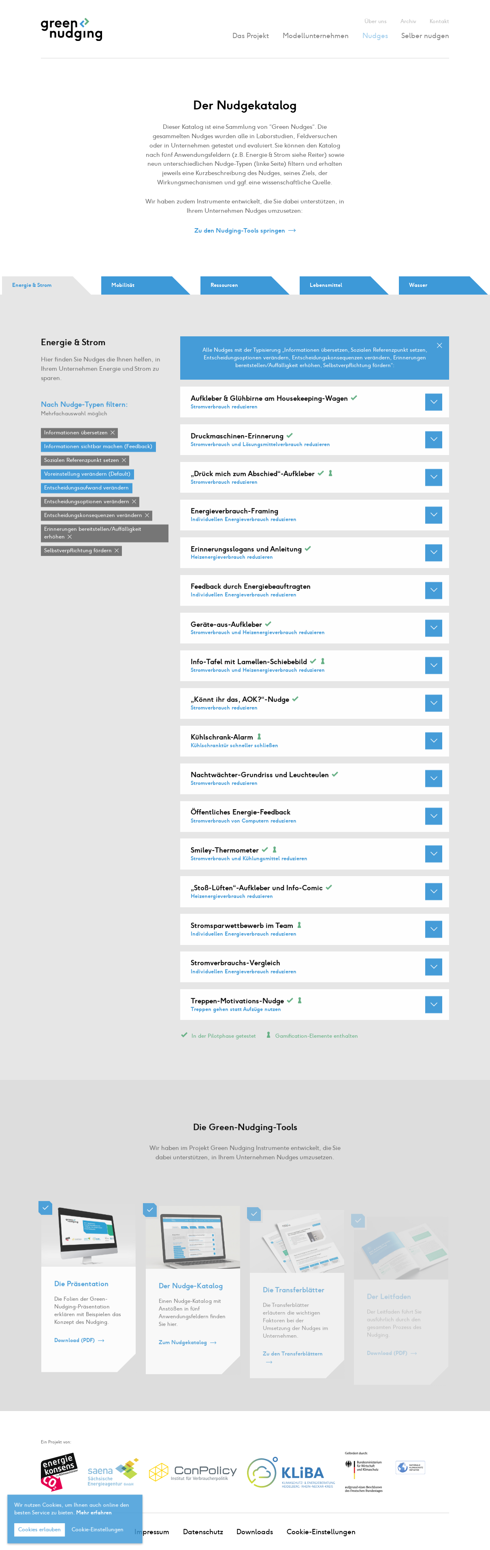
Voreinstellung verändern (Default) (87, 487)
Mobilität (122, 285)
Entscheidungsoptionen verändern (86, 514)
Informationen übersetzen (76, 445)
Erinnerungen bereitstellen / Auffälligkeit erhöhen (92, 546)
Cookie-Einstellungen (321, 1532)
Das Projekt (250, 36)
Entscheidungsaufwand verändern (86, 501)
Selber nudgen (425, 36)
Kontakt (439, 21)
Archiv (408, 21)
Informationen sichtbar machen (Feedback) (98, 459)
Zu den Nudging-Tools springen (239, 231)
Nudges (375, 36)
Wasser (418, 285)
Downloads (254, 1532)
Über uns (375, 21)
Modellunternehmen (316, 36)
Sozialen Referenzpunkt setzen (81, 473)
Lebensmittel (326, 285)
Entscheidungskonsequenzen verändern (93, 528)
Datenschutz (203, 1532)
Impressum (151, 1532)
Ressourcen (224, 285)
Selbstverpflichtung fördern (78, 563)
